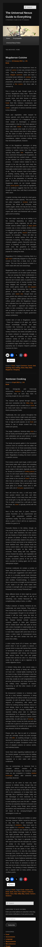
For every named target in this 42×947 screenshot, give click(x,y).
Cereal (30, 365)
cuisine (14, 70)
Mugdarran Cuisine (16, 57)
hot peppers (32, 287)
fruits (31, 422)
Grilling (17, 367)
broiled (25, 202)
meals (19, 126)
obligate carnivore (16, 75)
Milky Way (29, 403)
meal (31, 431)
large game (32, 225)
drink (16, 504)
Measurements (11, 941)
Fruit (19, 892)
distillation (18, 825)
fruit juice (20, 488)
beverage (21, 827)
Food (13, 365)
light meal (9, 258)
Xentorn (32, 894)
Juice (12, 894)
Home (8, 38)
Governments (10, 937)
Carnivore (24, 365)
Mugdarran (9, 369)
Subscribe (11, 925)
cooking (28, 77)
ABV (13, 738)
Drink (7, 892)
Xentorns (18, 391)
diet (31, 890)
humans (30, 719)
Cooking (8, 367)
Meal (26, 367)
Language (9, 939)
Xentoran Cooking (16, 379)
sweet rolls (19, 294)
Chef (34, 365)
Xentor (27, 894)
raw (22, 152)
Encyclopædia (17, 38)
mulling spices (29, 471)
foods (7, 103)
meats (8, 108)
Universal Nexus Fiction (13, 43)
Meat (30, 367)
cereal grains (15, 185)
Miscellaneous (11, 944)
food (13, 367)
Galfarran (30, 892)
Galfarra (24, 892)
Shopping (16, 369)
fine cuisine (19, 84)
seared (24, 232)
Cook (22, 890)
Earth (27, 478)
